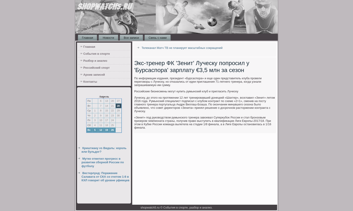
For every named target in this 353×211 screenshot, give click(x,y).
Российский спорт (96, 67)
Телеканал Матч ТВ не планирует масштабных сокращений (182, 48)
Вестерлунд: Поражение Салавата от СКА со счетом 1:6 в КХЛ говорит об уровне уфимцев (105, 176)
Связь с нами (158, 37)
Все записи (131, 37)
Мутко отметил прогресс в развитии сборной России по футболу (102, 162)
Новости (108, 37)
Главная (87, 37)
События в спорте (96, 53)
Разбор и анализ (95, 60)
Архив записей (94, 74)
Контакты (90, 81)
